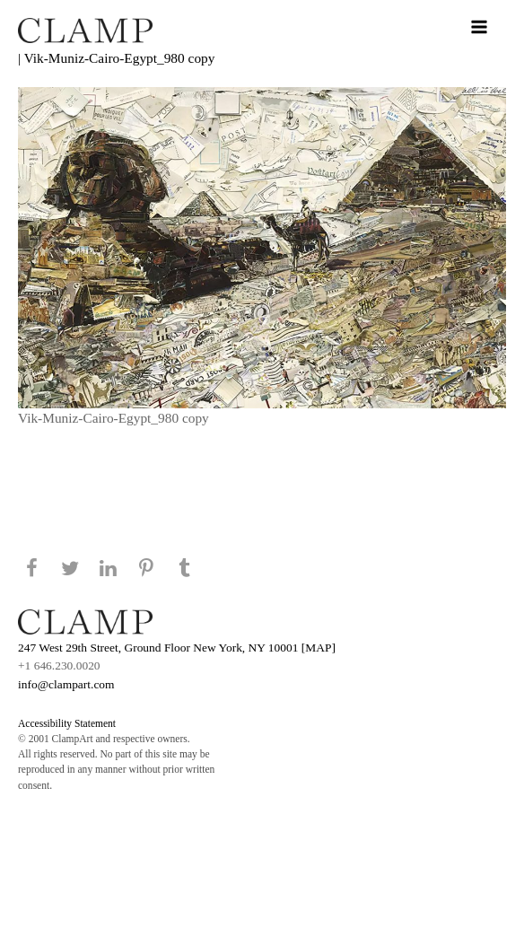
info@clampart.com (66, 684)
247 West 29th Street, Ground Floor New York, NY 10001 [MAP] (177, 647)
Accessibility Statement (67, 723)
